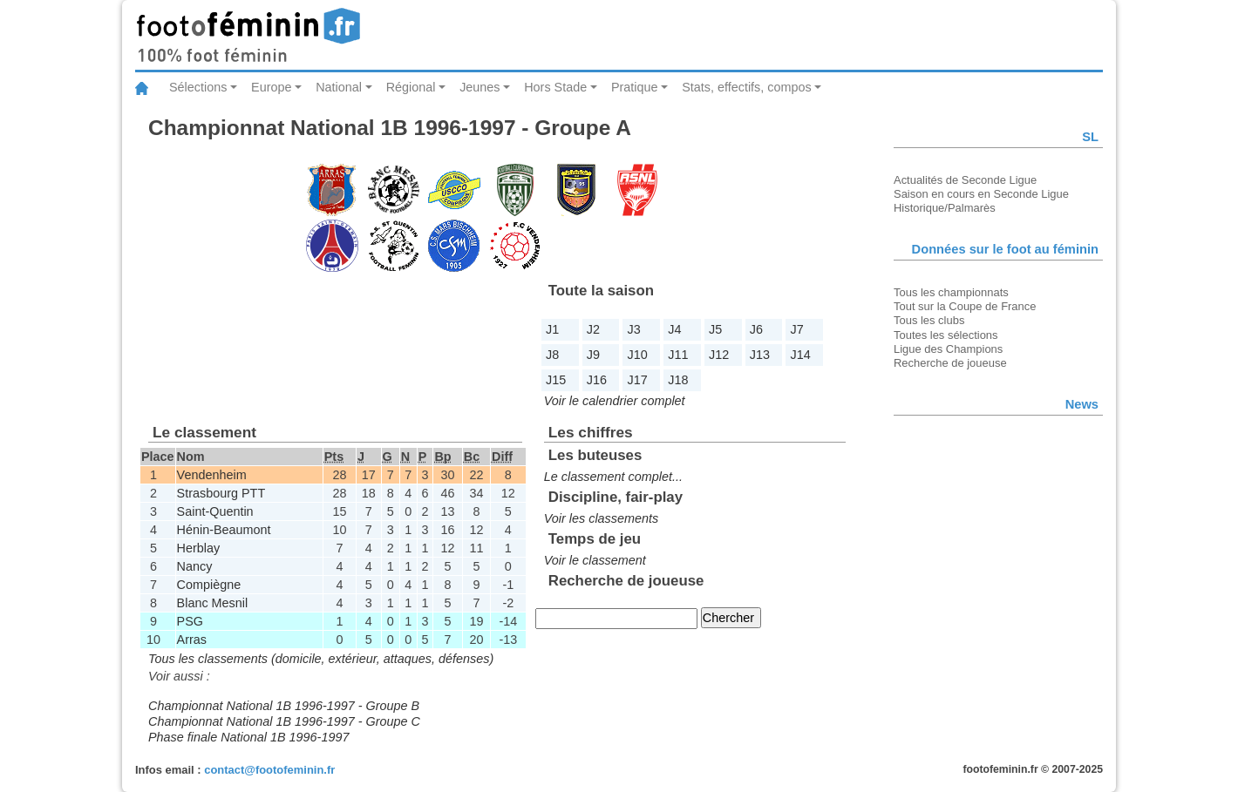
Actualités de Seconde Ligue (965, 179)
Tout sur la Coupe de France (965, 306)
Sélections (198, 87)
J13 (760, 355)
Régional (411, 87)
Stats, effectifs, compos (747, 87)
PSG (190, 621)
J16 (597, 380)
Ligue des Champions (948, 348)
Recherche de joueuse (950, 362)
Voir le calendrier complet (614, 401)
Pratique (634, 87)
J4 (674, 329)
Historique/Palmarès (945, 207)
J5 (715, 329)
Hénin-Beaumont (224, 530)
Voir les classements (601, 518)
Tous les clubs (929, 320)
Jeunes (479, 87)
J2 (593, 329)
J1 (552, 329)
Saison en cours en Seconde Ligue (981, 193)
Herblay (199, 548)
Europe (271, 87)
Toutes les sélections (946, 335)
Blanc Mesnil (212, 603)
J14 (801, 355)
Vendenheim (212, 475)
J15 (556, 380)
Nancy (195, 566)
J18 (678, 380)
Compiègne (209, 585)
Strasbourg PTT (221, 493)
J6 (756, 329)
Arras (192, 639)
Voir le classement (595, 560)
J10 (638, 355)
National (339, 87)
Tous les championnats (951, 292)
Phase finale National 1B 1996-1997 (248, 737)
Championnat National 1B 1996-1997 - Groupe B (283, 706)
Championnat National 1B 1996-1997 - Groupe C (284, 721)
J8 (552, 355)
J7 (797, 329)
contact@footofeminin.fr (269, 769)
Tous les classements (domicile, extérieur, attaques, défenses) (320, 659)
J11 (678, 355)
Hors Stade (555, 87)
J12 (719, 355)
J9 (593, 355)
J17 (638, 380)
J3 (634, 329)
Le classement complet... (613, 477)
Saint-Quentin (215, 511)
